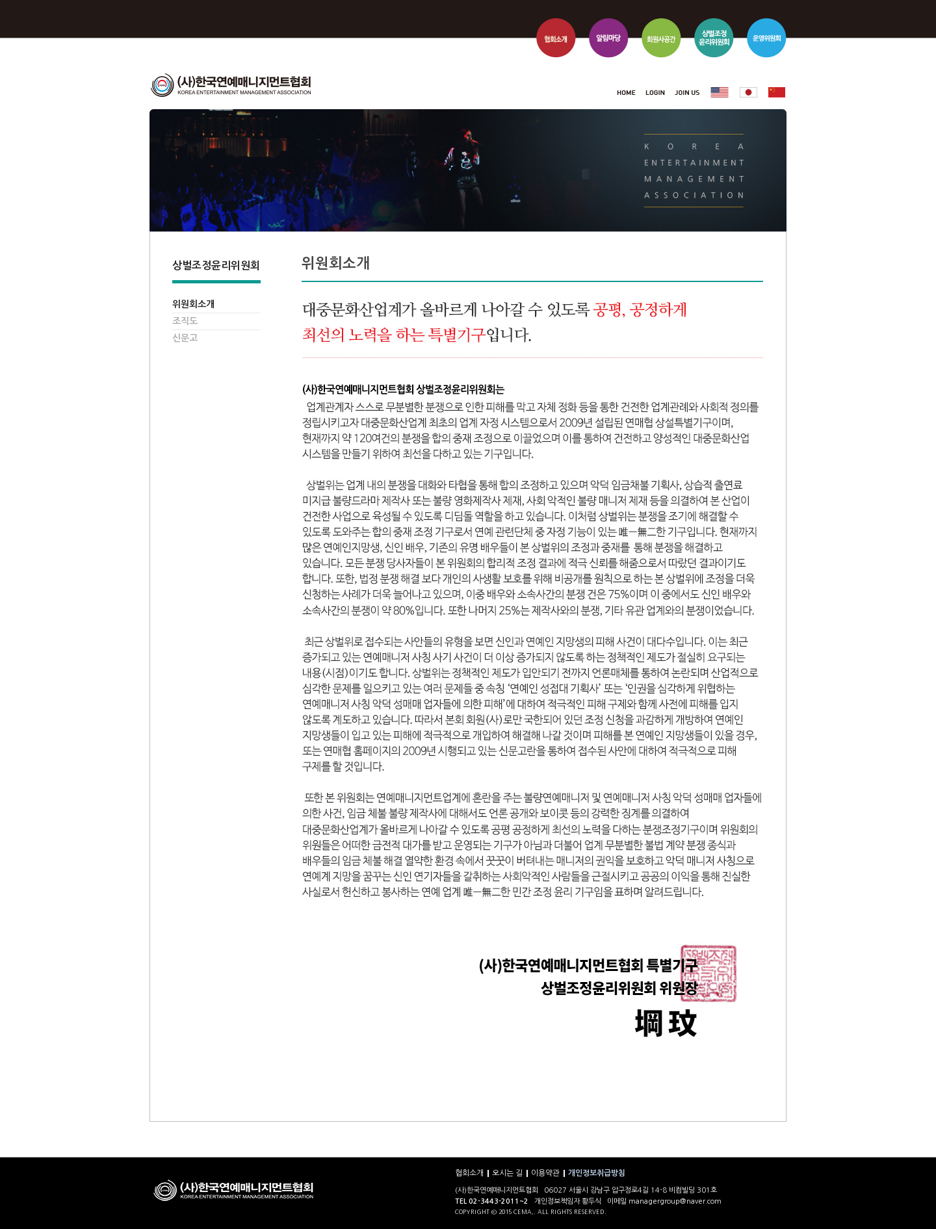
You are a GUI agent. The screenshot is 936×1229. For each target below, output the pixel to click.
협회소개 (469, 1173)
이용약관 (545, 1173)
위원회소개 (193, 304)
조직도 (185, 321)
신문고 (185, 338)
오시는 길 (507, 1173)
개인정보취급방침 (596, 1173)
